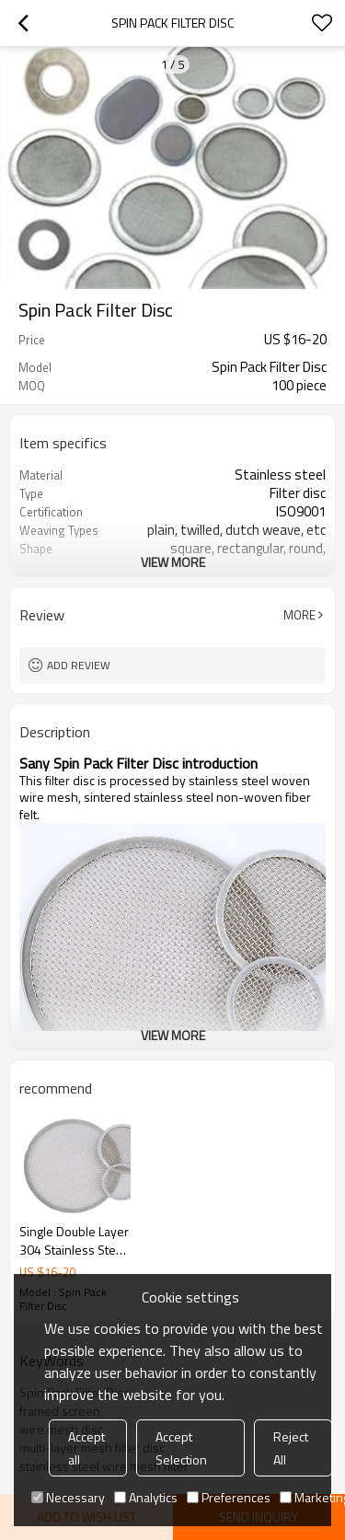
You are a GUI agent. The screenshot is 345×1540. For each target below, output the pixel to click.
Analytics (146, 1497)
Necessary (68, 1497)
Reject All (290, 1448)
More (299, 615)
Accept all (86, 1448)
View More (173, 562)
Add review (78, 665)
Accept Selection (181, 1448)
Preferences (228, 1497)
